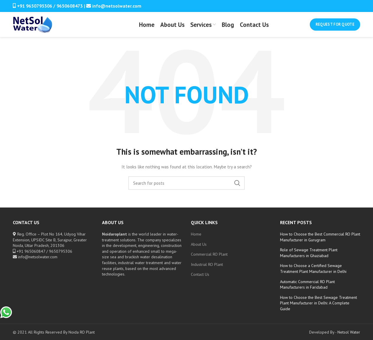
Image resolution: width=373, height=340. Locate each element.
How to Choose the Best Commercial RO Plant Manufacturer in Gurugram (320, 242)
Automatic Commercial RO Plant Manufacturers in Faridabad (307, 289)
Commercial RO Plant (209, 259)
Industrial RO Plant (207, 270)
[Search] (186, 188)
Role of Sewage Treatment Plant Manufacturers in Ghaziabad (308, 258)
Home (196, 239)
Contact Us (200, 280)
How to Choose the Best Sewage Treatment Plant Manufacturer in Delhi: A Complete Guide (318, 308)
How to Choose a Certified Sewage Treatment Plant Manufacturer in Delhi (313, 274)
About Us (199, 249)
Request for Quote (335, 27)
